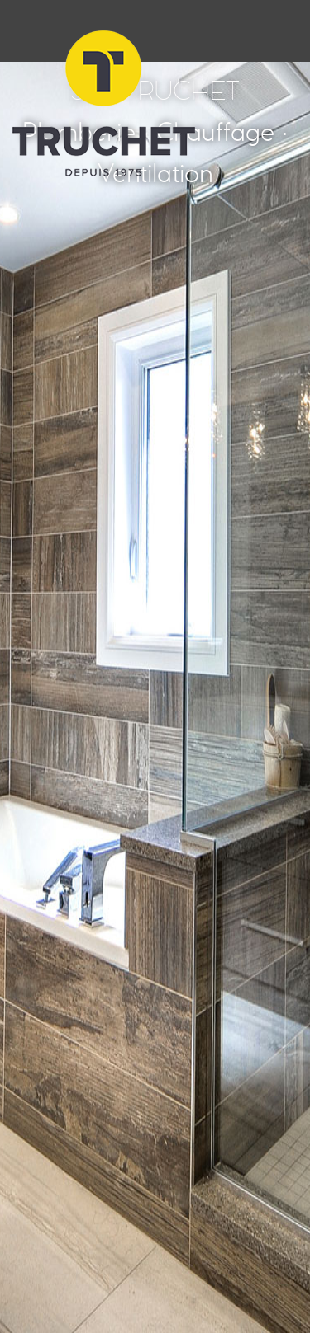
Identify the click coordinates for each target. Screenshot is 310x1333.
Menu (279, 31)
